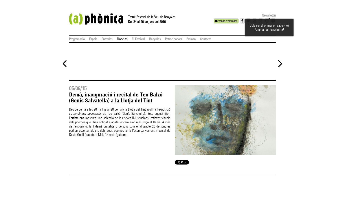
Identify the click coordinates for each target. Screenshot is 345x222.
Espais (93, 39)
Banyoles (155, 39)
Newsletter (269, 15)
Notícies (122, 39)
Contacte (205, 39)
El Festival (138, 39)
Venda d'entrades (227, 21)
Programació (77, 39)
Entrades (107, 39)
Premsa (191, 39)
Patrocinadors (173, 39)
